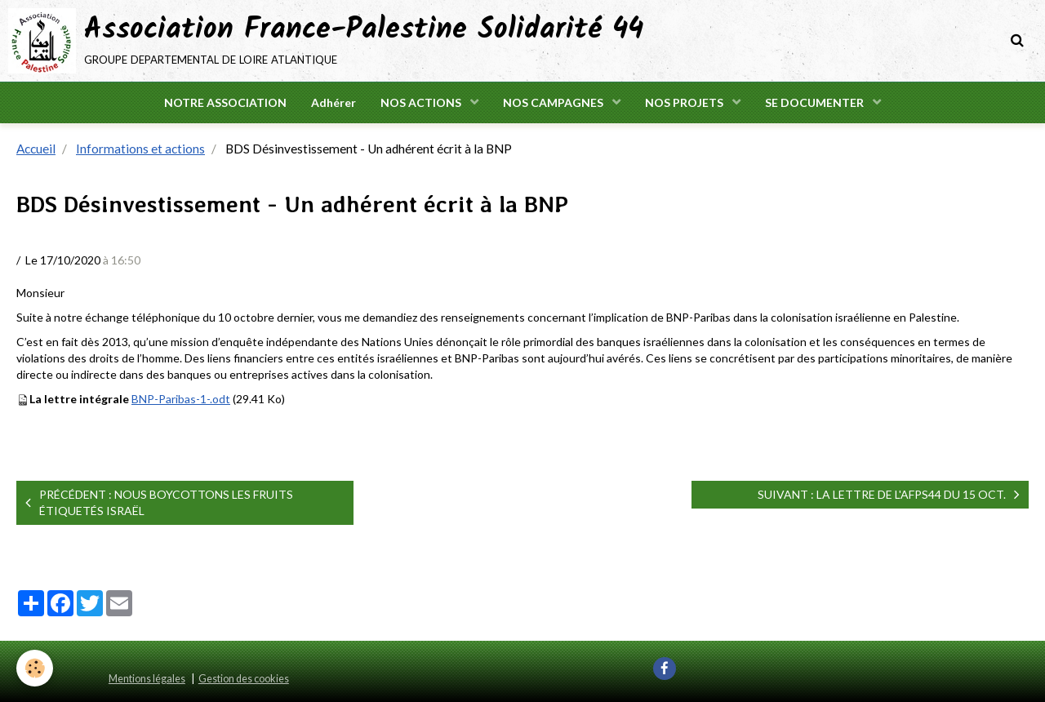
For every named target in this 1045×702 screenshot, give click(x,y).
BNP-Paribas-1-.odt (180, 399)
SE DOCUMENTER (815, 102)
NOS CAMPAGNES (554, 102)
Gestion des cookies (243, 679)
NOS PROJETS (685, 102)
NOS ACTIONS (422, 102)
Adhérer (333, 102)
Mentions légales (147, 679)
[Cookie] (34, 668)
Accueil (36, 148)
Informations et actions (140, 148)
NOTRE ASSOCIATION (225, 102)
